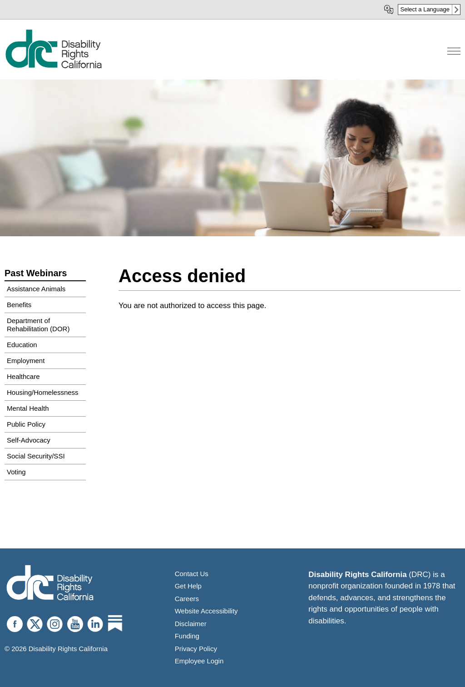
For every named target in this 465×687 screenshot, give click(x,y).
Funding (187, 636)
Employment (26, 360)
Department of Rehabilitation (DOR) (38, 325)
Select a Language (425, 9)
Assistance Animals (36, 289)
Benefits (19, 305)
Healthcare (23, 376)
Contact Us (191, 573)
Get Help (188, 586)
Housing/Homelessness (43, 392)
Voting (16, 472)
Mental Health (28, 408)
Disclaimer (191, 623)
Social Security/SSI (36, 456)
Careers (187, 598)
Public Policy (26, 424)
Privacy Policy (196, 648)
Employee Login (199, 661)
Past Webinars (36, 273)
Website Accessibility (206, 611)
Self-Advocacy (28, 440)
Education (22, 344)
